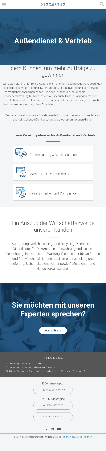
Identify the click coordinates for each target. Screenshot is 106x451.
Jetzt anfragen (53, 330)
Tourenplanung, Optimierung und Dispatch (24, 363)
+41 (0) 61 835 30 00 (53, 405)
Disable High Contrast (82, 437)
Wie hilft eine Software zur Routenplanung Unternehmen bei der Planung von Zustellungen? (45, 371)
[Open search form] (102, 4)
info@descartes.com (53, 416)
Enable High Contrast (61, 437)
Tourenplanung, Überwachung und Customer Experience (30, 367)
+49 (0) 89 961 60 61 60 (53, 389)
